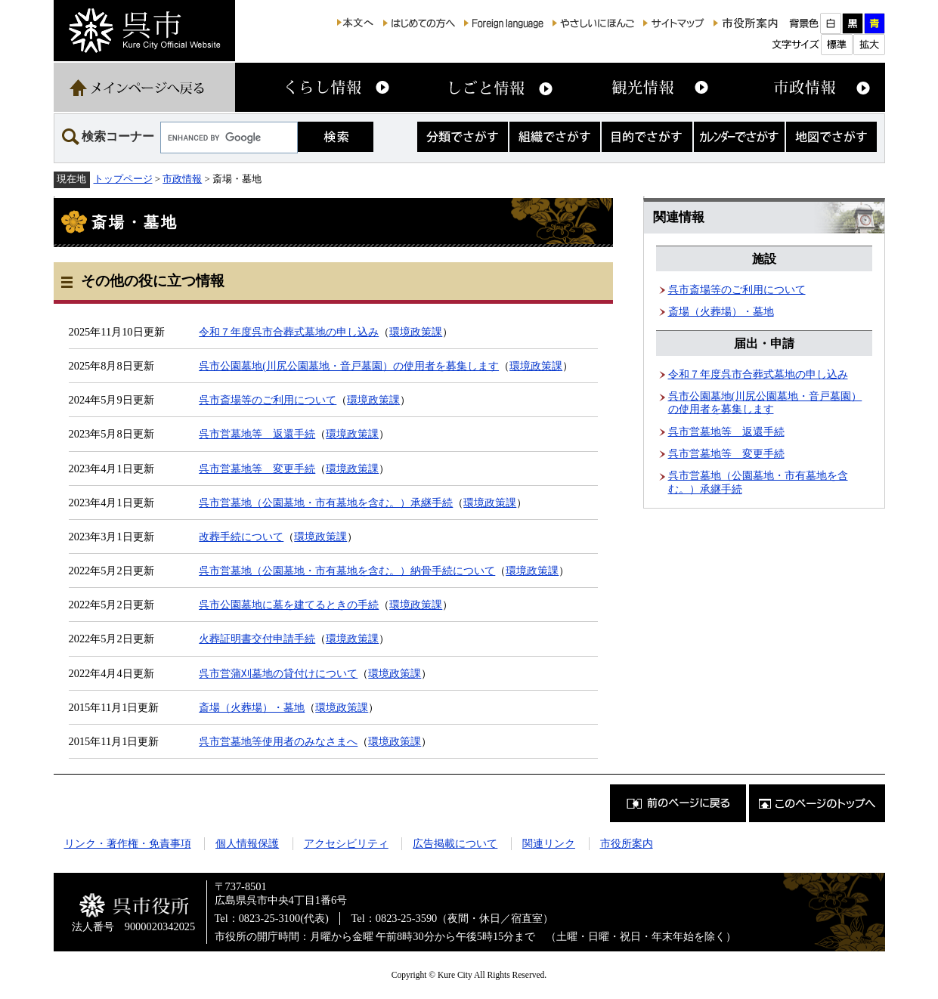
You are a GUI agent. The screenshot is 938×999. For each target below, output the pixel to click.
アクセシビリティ (346, 843)
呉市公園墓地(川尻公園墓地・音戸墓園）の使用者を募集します (349, 366)
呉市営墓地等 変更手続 (257, 468)
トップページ (123, 178)
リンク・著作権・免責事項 (127, 843)
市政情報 (182, 178)
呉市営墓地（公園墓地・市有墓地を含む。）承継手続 (326, 502)
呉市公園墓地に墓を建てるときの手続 (289, 604)
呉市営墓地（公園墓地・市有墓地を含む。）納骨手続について (347, 570)
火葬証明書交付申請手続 (257, 638)
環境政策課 (415, 332)
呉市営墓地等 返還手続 (257, 434)
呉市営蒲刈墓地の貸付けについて (278, 673)
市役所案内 (626, 843)
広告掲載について (455, 843)
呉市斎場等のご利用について (267, 400)
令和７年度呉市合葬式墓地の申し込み (289, 332)
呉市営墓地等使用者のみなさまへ (278, 741)
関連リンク (548, 843)
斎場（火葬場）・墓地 (252, 707)
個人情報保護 (247, 843)
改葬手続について (241, 536)
